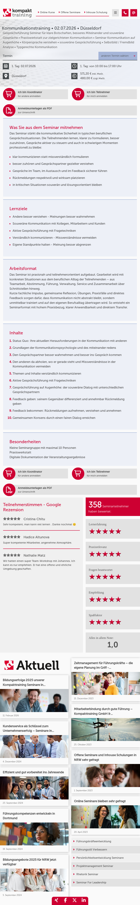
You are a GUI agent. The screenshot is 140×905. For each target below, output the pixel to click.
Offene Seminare (69, 12)
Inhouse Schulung (95, 12)
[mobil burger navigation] (115, 12)
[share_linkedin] (83, 901)
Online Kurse (46, 12)
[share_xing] (56, 901)
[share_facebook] (65, 901)
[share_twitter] (74, 901)
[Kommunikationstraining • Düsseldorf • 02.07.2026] (125, 12)
